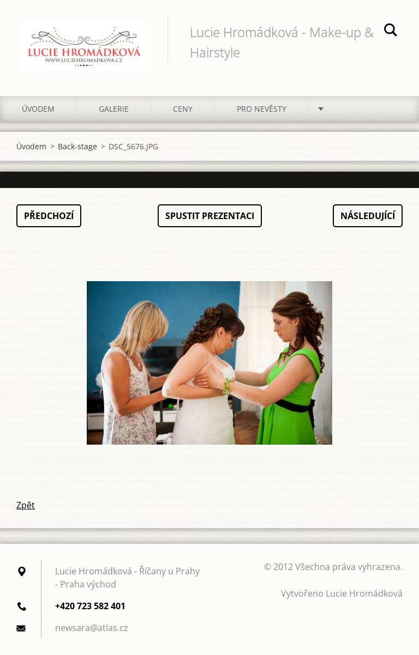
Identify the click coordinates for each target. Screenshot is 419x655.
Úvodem (38, 109)
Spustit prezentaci (209, 216)
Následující (367, 216)
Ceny (183, 109)
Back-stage (77, 146)
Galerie (114, 109)
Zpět (25, 505)
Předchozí (49, 216)
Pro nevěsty (261, 109)
